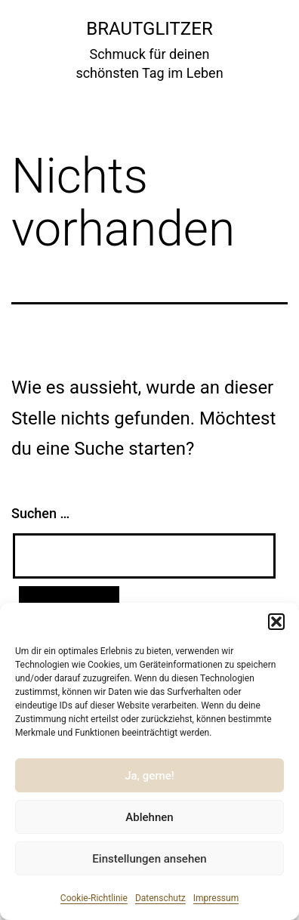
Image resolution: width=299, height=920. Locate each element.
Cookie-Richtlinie (94, 898)
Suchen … (40, 513)
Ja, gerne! (149, 776)
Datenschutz (160, 898)
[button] (276, 621)
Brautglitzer (149, 28)
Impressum (216, 898)
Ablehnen (149, 817)
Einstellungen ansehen (149, 859)
